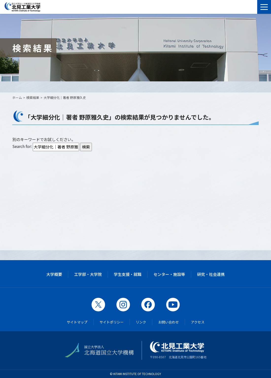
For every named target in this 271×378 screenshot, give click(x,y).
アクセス (197, 322)
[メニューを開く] (264, 7)
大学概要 (54, 274)
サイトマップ (77, 322)
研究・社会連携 (211, 274)
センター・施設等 (169, 274)
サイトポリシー (112, 322)
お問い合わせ (168, 322)
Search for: (22, 146)
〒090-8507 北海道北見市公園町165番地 (178, 350)
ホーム (17, 97)
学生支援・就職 (127, 274)
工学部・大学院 (88, 274)
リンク (141, 322)
